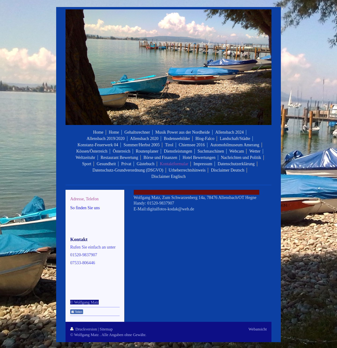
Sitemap (106, 329)
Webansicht (258, 329)
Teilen (76, 312)
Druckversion (84, 329)
